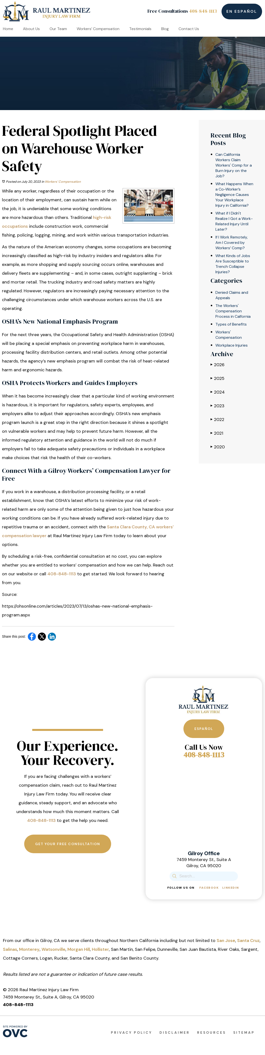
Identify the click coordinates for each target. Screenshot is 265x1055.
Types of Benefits (231, 324)
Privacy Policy (131, 1032)
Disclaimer (174, 1032)
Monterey (29, 949)
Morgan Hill (78, 949)
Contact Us (189, 28)
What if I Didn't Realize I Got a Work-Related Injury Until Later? (234, 221)
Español (203, 728)
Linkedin (230, 888)
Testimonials (140, 28)
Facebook (209, 888)
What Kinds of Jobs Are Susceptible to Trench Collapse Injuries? (232, 263)
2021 (217, 433)
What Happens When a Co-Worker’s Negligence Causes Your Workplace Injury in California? (234, 194)
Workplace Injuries (231, 345)
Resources (211, 1032)
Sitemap (244, 1032)
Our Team (58, 28)
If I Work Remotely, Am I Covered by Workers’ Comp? (231, 242)
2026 (217, 364)
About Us (31, 28)
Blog (165, 28)
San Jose (226, 940)
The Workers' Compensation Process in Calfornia (233, 311)
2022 (217, 419)
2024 (218, 392)
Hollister (100, 949)
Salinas (10, 949)
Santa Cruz (248, 940)
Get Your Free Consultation (67, 844)
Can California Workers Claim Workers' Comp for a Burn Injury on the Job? (233, 165)
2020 (218, 446)
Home (8, 28)
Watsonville (53, 949)
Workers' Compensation (63, 182)
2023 (217, 405)
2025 (217, 378)
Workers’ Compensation (98, 28)
